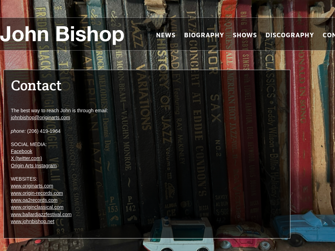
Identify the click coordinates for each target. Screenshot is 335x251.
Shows (245, 35)
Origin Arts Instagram (34, 165)
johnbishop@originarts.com (40, 117)
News (166, 35)
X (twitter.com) (26, 158)
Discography (290, 35)
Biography (204, 35)
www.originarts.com (32, 186)
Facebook (21, 151)
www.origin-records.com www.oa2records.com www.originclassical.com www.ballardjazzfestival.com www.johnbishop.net (41, 207)
